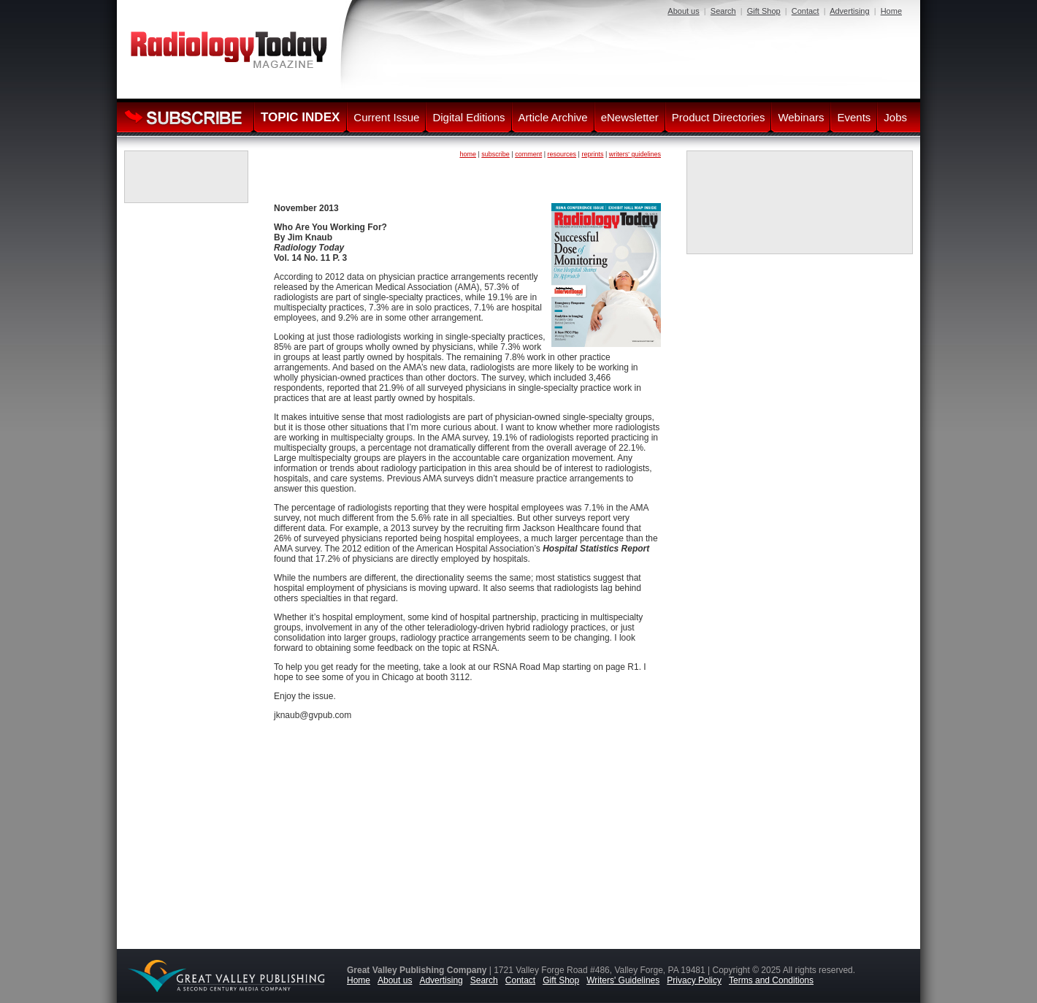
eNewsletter (630, 117)
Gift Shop (764, 11)
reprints (592, 154)
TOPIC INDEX (300, 117)
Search (723, 11)
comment (528, 154)
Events (853, 117)
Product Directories (718, 117)
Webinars (801, 117)
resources (562, 154)
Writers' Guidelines (622, 980)
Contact (805, 11)
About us (683, 11)
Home (891, 11)
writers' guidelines (635, 154)
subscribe (495, 154)
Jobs (895, 117)
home (467, 154)
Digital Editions (468, 117)
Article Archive (553, 117)
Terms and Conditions (771, 980)
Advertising (849, 11)
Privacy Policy (694, 980)
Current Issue (386, 117)
